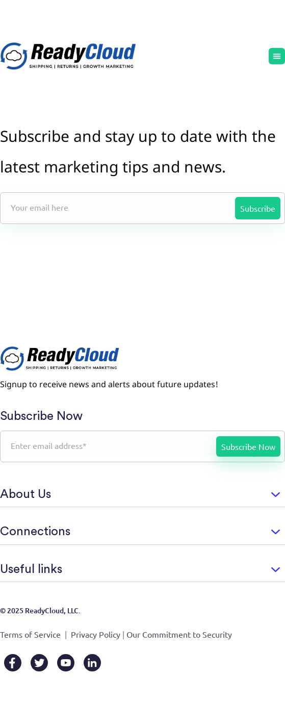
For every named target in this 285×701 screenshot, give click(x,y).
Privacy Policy (95, 634)
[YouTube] (66, 662)
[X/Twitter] (39, 662)
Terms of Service (30, 634)
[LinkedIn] (92, 662)
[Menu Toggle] (277, 56)
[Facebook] (12, 662)
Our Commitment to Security (179, 634)
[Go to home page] (68, 56)
